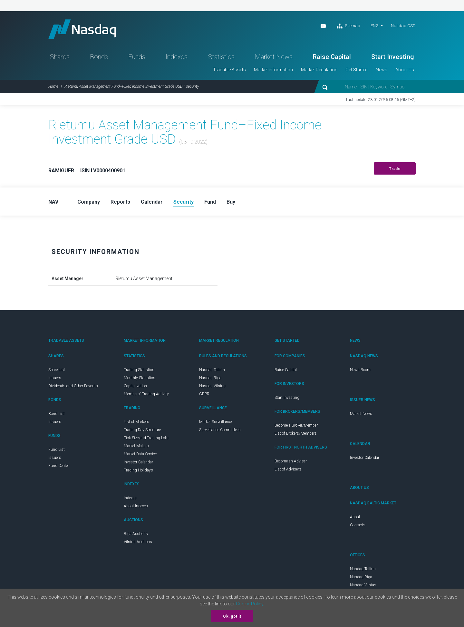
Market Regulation (319, 69)
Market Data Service (140, 454)
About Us (404, 69)
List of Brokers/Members (296, 433)
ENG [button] (375, 25)
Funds (136, 57)
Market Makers (136, 446)
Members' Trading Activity (146, 394)
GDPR (204, 394)
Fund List (56, 449)
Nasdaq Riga (210, 378)
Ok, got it (232, 616)
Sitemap (348, 26)
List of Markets (136, 422)
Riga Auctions (136, 533)
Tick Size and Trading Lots (146, 438)
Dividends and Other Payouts (73, 386)
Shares (60, 57)
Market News (274, 57)
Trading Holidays (138, 470)
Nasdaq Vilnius (212, 386)
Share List (56, 370)
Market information (273, 69)
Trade (395, 169)
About (355, 517)
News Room (360, 370)
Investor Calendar (138, 462)
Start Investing (392, 57)
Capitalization (135, 386)
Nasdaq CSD (403, 25)
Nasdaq (82, 29)
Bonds (99, 57)
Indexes (177, 57)
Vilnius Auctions (138, 542)
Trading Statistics (139, 370)
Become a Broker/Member (296, 425)
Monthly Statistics (139, 378)
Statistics (221, 57)
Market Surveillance (215, 422)
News (381, 69)
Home (53, 86)
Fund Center (58, 465)
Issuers (54, 378)
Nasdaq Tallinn (212, 370)
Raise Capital (332, 57)
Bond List (56, 413)
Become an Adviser (291, 461)
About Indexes (136, 506)
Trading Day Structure (142, 430)
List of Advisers (288, 469)
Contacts (357, 525)
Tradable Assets (229, 69)
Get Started (356, 69)
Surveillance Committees (220, 430)
